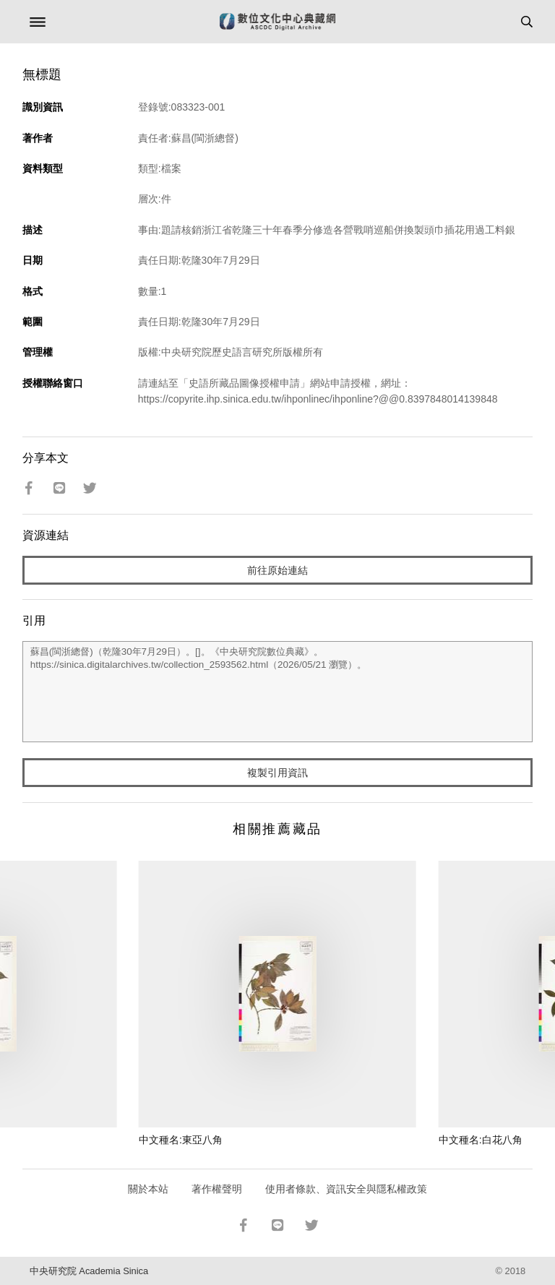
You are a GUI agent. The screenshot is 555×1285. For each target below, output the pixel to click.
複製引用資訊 (277, 772)
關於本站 (148, 1189)
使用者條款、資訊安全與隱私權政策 (346, 1189)
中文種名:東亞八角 (181, 1140)
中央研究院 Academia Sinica (89, 1270)
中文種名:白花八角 (480, 1140)
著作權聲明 (217, 1189)
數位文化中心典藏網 (277, 21)
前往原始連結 (277, 570)
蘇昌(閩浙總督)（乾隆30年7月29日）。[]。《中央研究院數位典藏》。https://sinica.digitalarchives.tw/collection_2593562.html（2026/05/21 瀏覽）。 (277, 691)
